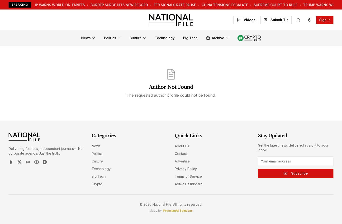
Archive (217, 38)
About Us (182, 146)
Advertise (182, 161)
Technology (165, 38)
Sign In (325, 20)
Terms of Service (188, 176)
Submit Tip (276, 20)
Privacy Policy (186, 169)
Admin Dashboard (189, 184)
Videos (246, 20)
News (88, 38)
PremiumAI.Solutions (178, 210)
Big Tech (190, 38)
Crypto (97, 184)
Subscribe (296, 173)
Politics (112, 38)
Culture (137, 38)
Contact (181, 154)
